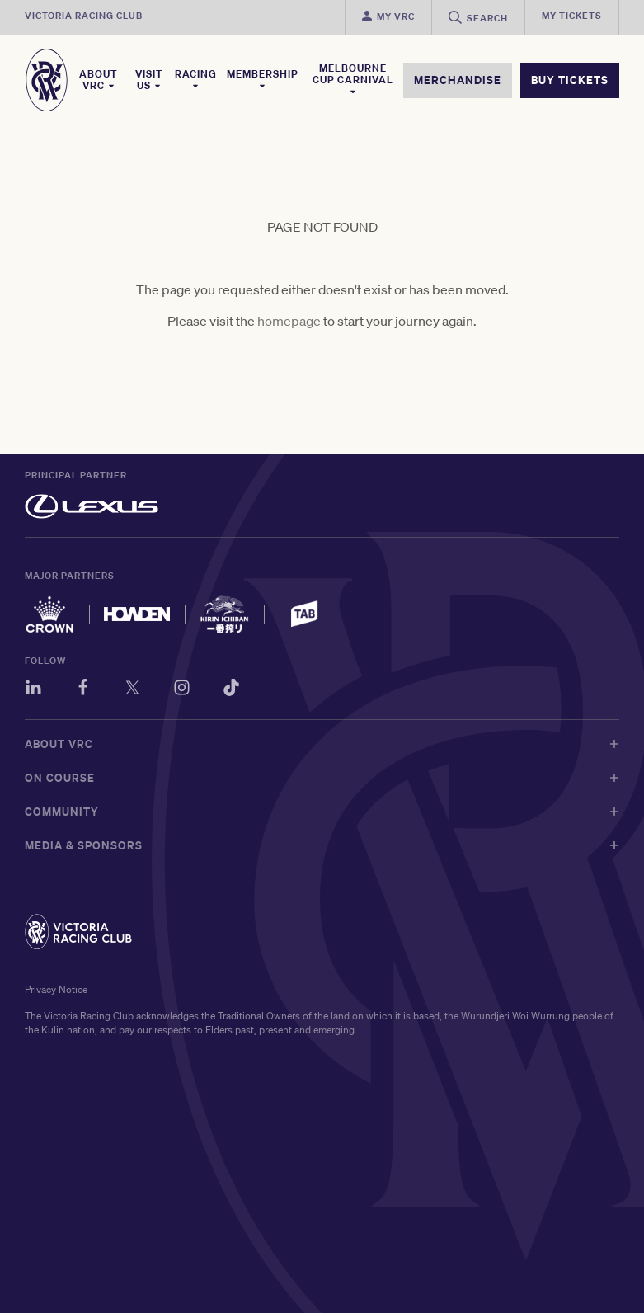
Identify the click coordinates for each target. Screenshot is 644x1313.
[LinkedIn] (33, 690)
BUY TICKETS (570, 80)
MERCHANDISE (457, 80)
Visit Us (149, 80)
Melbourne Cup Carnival (353, 79)
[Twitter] (132, 690)
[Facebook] (83, 690)
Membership (262, 79)
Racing (196, 79)
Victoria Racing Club (84, 15)
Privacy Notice (56, 989)
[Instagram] (181, 690)
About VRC (98, 80)
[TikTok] (231, 690)
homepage (289, 321)
